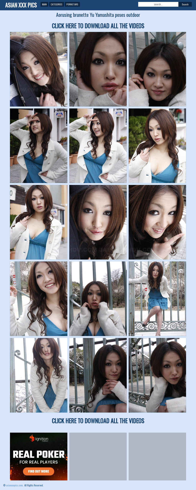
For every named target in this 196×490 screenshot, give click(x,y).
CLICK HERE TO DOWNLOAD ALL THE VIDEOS (98, 25)
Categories (56, 4)
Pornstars (72, 4)
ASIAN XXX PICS (21, 5)
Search (185, 4)
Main (44, 4)
